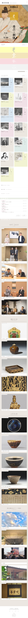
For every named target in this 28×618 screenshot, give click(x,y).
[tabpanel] (14, 24)
